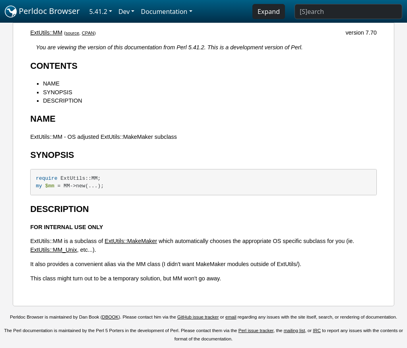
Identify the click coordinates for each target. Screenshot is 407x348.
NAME (51, 83)
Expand (269, 11)
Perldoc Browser (42, 11)
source (72, 33)
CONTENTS (54, 66)
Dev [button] (124, 11)
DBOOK (110, 317)
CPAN (88, 33)
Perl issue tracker (255, 330)
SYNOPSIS (57, 92)
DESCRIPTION (62, 100)
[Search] (348, 11)
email (230, 317)
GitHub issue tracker (198, 317)
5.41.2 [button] (98, 11)
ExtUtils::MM (46, 32)
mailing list (294, 330)
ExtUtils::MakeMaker (131, 241)
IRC (317, 330)
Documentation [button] (164, 11)
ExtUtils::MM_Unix (53, 250)
